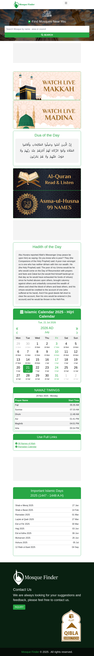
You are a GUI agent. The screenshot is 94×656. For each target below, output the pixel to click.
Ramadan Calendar (25, 447)
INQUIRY (19, 607)
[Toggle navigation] (66, 3)
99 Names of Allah (25, 443)
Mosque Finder (30, 651)
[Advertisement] (47, 53)
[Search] (47, 29)
